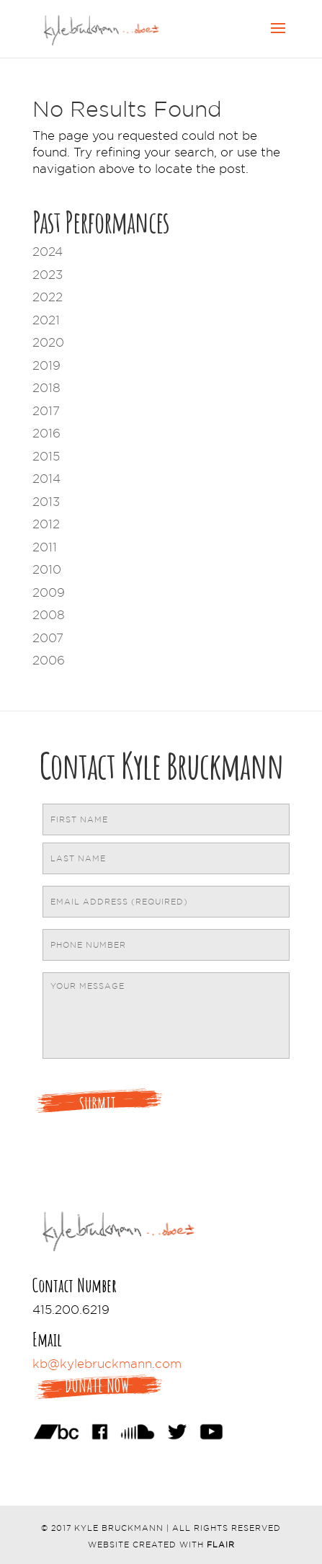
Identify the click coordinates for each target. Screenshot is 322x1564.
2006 (48, 660)
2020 (48, 342)
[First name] (166, 819)
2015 (46, 456)
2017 (46, 410)
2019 (46, 365)
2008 (48, 614)
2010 (46, 569)
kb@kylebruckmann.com (107, 1363)
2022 (47, 296)
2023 (47, 274)
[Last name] (166, 858)
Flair (221, 1544)
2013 (46, 501)
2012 (46, 523)
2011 (44, 547)
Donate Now (97, 1385)
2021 (46, 320)
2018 (46, 387)
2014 (46, 478)
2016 (46, 433)
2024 (47, 251)
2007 (47, 637)
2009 (48, 592)
